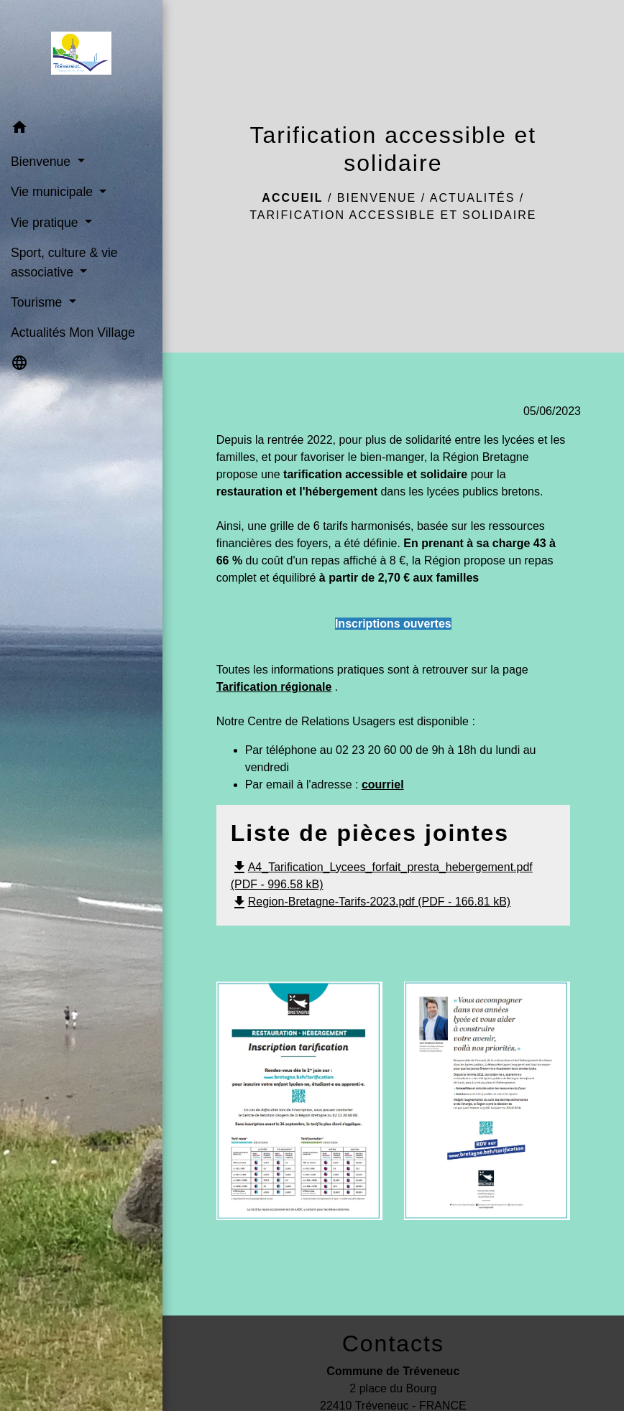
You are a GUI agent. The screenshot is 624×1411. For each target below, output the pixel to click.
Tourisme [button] (38, 302)
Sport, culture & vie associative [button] (64, 262)
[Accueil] (81, 56)
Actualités (472, 198)
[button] (81, 129)
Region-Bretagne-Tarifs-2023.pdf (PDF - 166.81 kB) (371, 901)
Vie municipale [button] (53, 192)
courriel (383, 784)
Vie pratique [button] (46, 222)
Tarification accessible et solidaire (392, 215)
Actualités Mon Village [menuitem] (73, 332)
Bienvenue (376, 198)
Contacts (393, 1343)
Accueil (292, 198)
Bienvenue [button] (42, 161)
